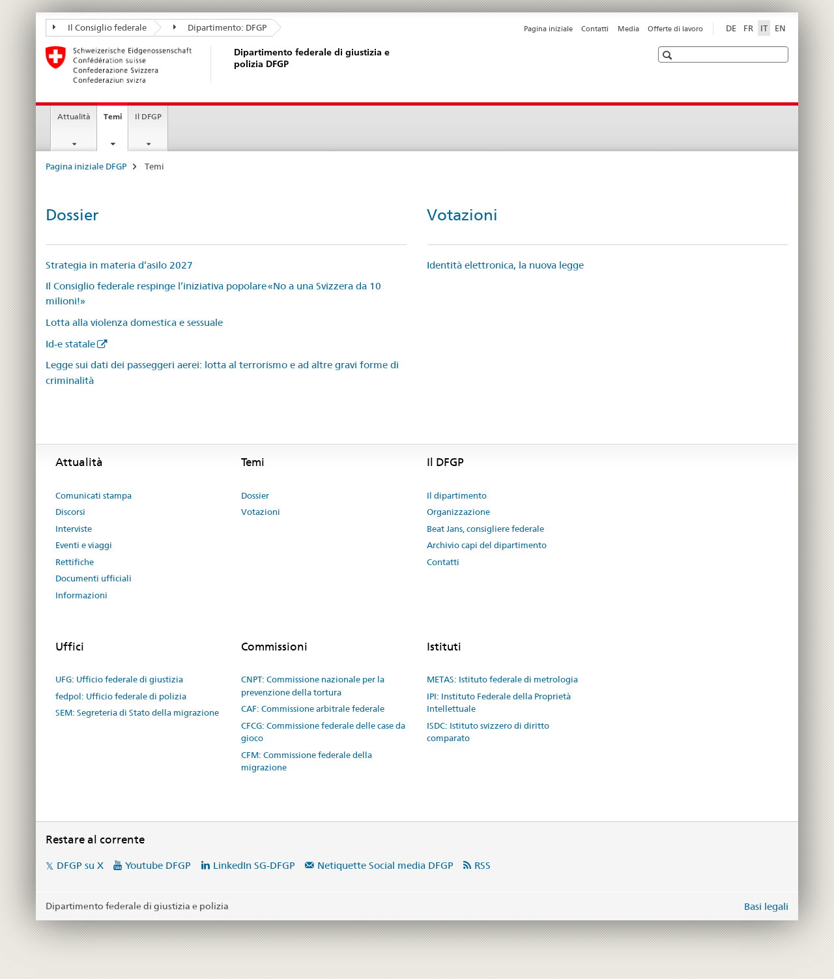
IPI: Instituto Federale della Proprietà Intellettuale (499, 702)
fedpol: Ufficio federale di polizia (120, 696)
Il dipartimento (457, 495)
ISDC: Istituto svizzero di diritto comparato (488, 732)
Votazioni (462, 214)
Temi (116, 120)
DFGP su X (80, 865)
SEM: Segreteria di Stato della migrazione (137, 712)
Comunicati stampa (93, 495)
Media (628, 28)
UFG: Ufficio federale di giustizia (119, 679)
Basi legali (766, 906)
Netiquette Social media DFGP (385, 865)
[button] (669, 55)
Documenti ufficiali (93, 578)
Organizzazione (458, 511)
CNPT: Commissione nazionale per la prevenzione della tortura (312, 685)
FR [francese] (748, 28)
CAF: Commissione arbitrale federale (312, 708)
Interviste (73, 528)
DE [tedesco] (731, 28)
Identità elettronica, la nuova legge (505, 265)
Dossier (72, 214)
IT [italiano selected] (764, 28)
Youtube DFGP (158, 865)
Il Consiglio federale (100, 27)
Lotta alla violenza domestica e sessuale (134, 322)
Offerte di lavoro (675, 28)
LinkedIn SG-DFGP (254, 865)
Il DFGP (148, 116)
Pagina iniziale (548, 28)
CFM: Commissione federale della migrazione (306, 761)
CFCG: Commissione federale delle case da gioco (323, 732)
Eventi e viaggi (83, 545)
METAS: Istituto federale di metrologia (502, 679)
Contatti (595, 28)
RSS (482, 865)
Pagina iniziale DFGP (86, 166)
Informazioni (81, 595)
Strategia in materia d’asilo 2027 (119, 265)
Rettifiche (74, 562)
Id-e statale (70, 344)
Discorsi (70, 511)
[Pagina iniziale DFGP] (231, 64)
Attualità (74, 116)
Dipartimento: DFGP (220, 27)
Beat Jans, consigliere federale (485, 528)
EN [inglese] (780, 28)
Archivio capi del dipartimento (487, 545)
